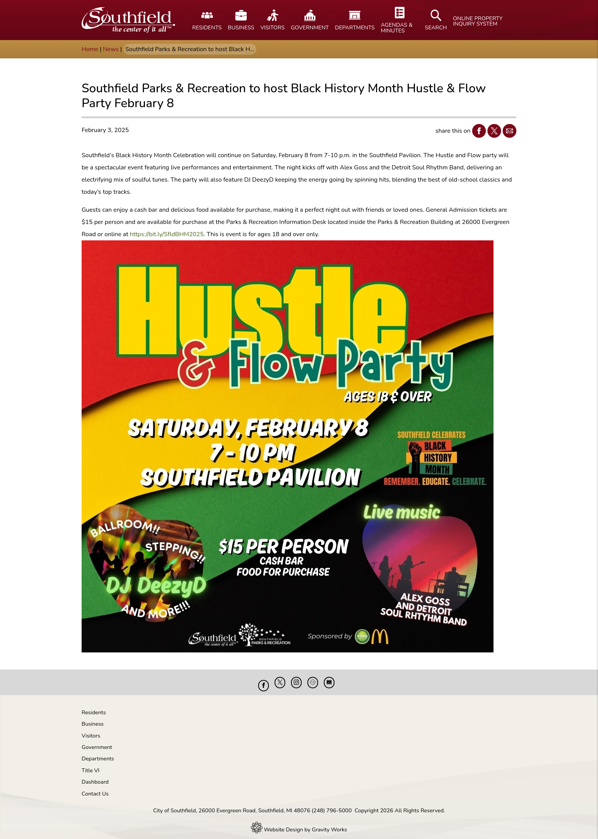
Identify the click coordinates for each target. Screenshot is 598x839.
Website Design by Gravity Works (299, 824)
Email (508, 131)
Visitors (91, 730)
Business (93, 718)
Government (97, 741)
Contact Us (95, 788)
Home (90, 49)
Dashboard (95, 776)
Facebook (477, 131)
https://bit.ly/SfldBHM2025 (167, 234)
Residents (94, 706)
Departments (98, 753)
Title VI (91, 764)
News (111, 49)
